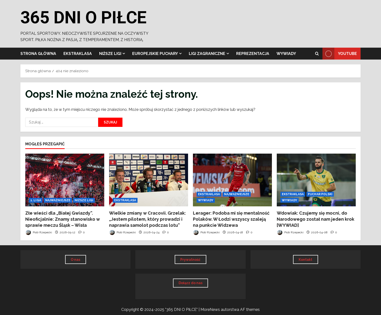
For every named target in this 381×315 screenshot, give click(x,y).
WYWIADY (286, 53)
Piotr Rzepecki (38, 232)
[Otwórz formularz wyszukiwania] (317, 54)
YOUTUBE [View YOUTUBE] (339, 54)
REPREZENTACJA (252, 53)
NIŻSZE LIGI (110, 53)
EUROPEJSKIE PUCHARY (155, 53)
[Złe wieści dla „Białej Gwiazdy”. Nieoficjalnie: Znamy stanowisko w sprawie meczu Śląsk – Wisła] (64, 180)
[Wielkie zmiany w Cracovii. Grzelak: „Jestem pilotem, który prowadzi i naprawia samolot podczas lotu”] (148, 180)
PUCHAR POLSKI (320, 194)
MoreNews (210, 309)
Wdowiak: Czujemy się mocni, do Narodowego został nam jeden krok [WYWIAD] (315, 219)
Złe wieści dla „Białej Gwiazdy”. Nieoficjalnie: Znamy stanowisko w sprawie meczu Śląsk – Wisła (62, 219)
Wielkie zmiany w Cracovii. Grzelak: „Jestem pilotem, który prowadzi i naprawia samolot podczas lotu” (147, 219)
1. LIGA (35, 200)
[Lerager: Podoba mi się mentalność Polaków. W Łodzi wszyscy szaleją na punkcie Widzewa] (232, 180)
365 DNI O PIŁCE (83, 17)
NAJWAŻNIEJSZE (57, 200)
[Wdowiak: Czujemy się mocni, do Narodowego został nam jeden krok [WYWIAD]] (316, 180)
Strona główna (38, 53)
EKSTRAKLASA (77, 53)
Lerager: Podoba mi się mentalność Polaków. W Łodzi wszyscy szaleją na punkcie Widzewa (231, 219)
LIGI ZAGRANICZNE (207, 53)
